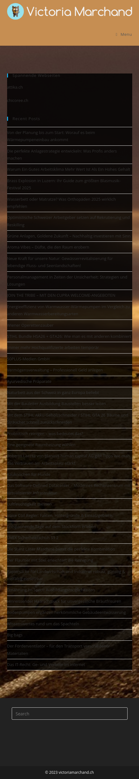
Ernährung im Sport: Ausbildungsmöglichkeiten (51, 590)
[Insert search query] (70, 713)
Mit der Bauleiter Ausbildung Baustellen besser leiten (56, 403)
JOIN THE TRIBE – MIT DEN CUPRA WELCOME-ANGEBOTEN (61, 295)
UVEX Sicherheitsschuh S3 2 (33, 537)
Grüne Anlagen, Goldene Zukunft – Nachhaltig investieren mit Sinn (69, 236)
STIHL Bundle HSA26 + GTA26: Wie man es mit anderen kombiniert (69, 336)
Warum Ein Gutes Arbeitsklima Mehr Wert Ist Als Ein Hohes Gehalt (68, 169)
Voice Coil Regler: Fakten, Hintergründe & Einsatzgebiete (59, 515)
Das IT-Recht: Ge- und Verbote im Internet (46, 664)
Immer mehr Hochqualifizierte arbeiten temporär (53, 347)
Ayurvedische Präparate (29, 381)
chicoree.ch (17, 100)
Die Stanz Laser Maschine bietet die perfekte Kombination (61, 549)
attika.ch (15, 87)
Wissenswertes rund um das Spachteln (43, 623)
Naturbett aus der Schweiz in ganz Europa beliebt (53, 392)
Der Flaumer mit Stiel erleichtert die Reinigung (50, 560)
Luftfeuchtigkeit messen (29, 504)
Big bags (15, 635)
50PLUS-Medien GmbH (28, 359)
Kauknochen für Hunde (28, 474)
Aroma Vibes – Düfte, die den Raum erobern (48, 247)
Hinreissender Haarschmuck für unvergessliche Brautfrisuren (64, 601)
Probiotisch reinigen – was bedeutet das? (45, 433)
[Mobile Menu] (124, 34)
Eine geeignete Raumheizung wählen (41, 444)
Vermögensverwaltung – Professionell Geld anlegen (55, 370)
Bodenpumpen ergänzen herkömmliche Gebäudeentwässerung (66, 612)
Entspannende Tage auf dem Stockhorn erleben (51, 526)
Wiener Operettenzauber (30, 325)
